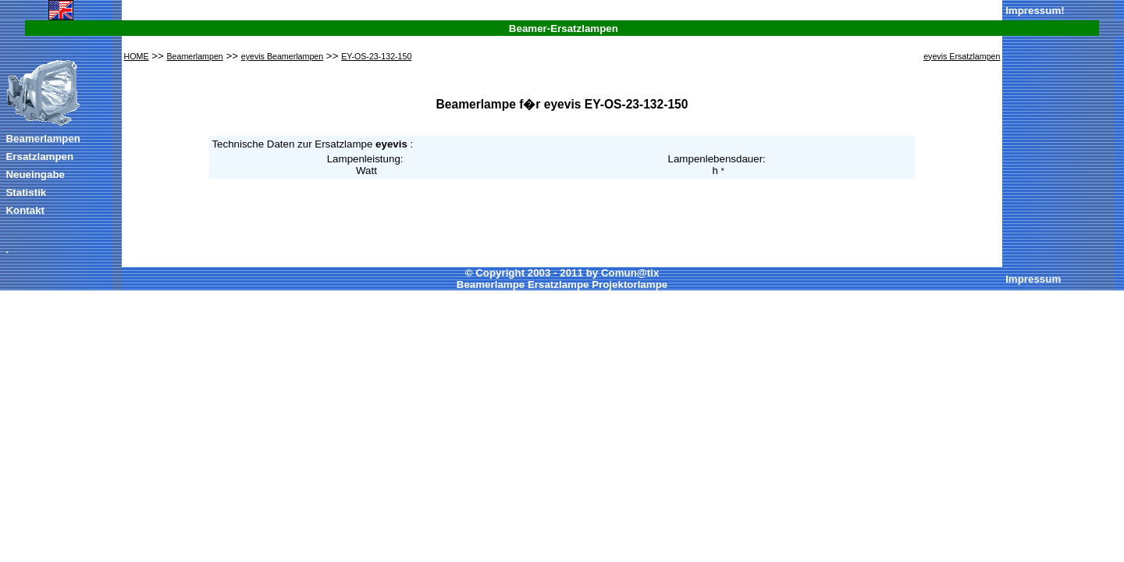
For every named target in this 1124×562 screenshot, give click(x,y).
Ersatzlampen (39, 156)
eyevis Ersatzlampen (961, 56)
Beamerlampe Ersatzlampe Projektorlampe (562, 284)
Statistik (25, 192)
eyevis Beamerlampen (282, 56)
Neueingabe (35, 174)
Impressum (1033, 10)
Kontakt (24, 210)
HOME (136, 56)
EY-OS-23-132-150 (376, 56)
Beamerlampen (42, 138)
